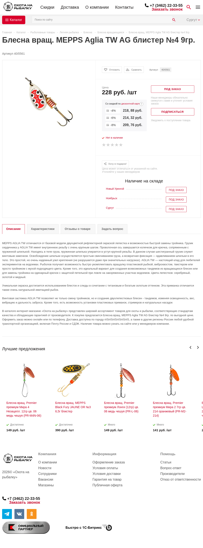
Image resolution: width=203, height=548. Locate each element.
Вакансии (45, 479)
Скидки (47, 7)
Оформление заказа (108, 462)
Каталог (16, 20)
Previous (190, 347)
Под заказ (176, 190)
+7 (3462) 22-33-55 (166, 5)
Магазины (46, 485)
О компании (97, 7)
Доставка (70, 7)
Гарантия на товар (106, 479)
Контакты (124, 7)
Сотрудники (47, 474)
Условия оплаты (105, 468)
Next (198, 347)
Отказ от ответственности (180, 479)
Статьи (165, 462)
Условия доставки (106, 474)
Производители (172, 474)
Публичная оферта (107, 485)
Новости (44, 468)
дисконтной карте (130, 103)
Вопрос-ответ (170, 468)
